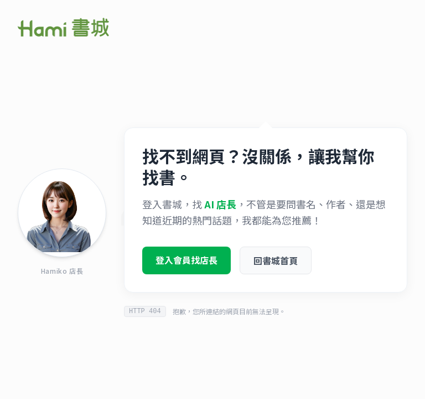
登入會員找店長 (186, 262)
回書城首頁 (275, 263)
